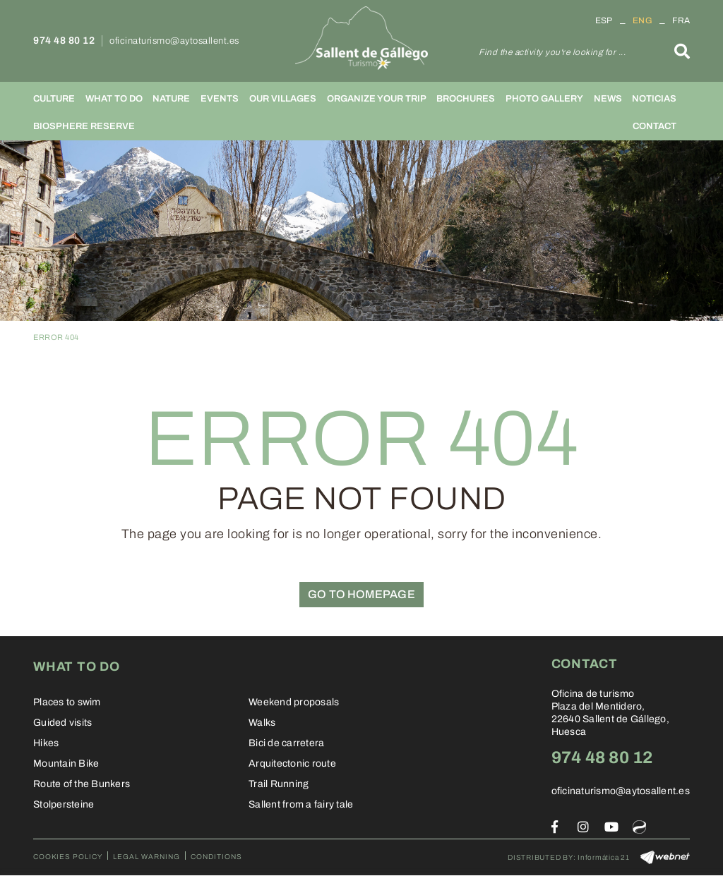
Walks (262, 722)
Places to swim (67, 702)
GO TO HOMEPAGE (361, 594)
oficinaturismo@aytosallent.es (174, 41)
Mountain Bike (66, 763)
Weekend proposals (294, 702)
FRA (681, 20)
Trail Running (279, 784)
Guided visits (62, 722)
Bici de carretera (286, 743)
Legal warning (146, 856)
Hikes (46, 743)
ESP (604, 20)
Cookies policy (67, 856)
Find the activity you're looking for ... (552, 52)
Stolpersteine (63, 804)
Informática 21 (604, 857)
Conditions (216, 856)
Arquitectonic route (292, 763)
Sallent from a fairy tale (301, 804)
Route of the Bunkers (81, 784)
